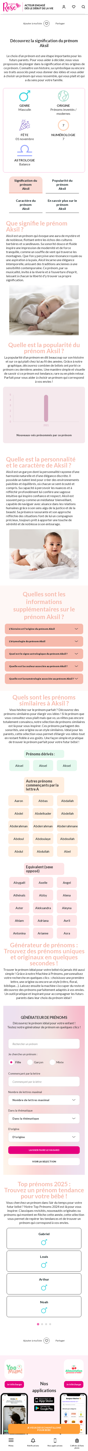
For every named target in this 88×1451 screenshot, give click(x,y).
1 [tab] (38, 1324)
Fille (18, 1062)
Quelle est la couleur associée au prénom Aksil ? (38, 666)
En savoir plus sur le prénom (62, 204)
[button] (11, 1442)
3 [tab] (46, 1324)
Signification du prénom (25, 184)
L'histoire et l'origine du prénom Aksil (32, 628)
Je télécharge (14, 1384)
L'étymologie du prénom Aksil (27, 641)
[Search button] (83, 7)
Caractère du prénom (26, 204)
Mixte (60, 1062)
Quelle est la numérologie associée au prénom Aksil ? (41, 678)
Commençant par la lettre (24, 1073)
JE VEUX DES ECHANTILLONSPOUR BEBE (44, 1429)
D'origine (13, 1129)
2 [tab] (42, 1324)
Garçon (38, 1062)
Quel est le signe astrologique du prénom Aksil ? (38, 653)
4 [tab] (50, 1324)
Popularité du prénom (62, 184)
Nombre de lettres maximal (25, 1092)
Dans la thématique (20, 1110)
